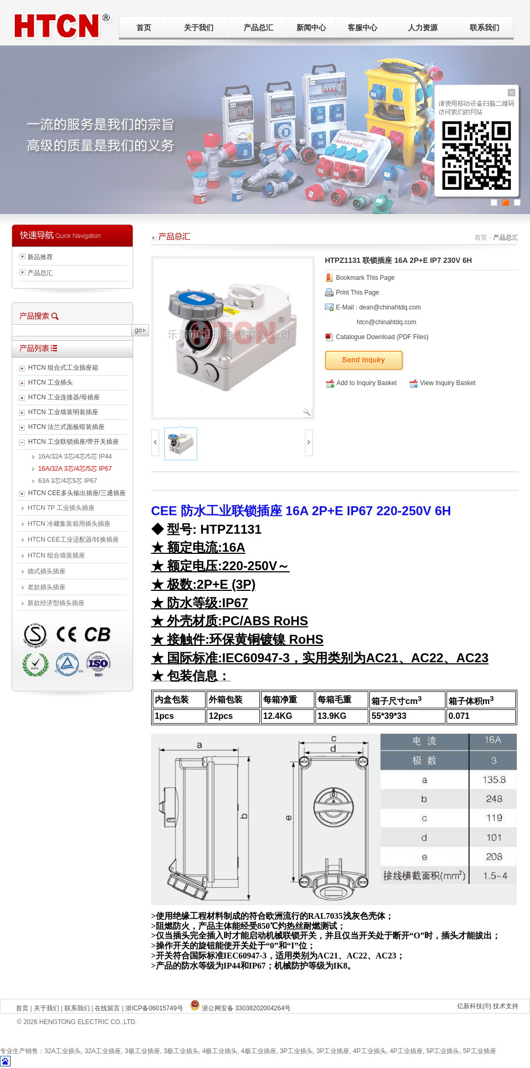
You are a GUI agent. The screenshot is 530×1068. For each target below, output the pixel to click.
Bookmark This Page (365, 277)
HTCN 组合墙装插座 (56, 555)
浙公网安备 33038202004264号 (240, 1008)
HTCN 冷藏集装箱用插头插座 (68, 523)
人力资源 (423, 27)
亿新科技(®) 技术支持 (487, 1006)
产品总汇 (258, 27)
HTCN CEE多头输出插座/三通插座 (77, 493)
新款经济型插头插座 (56, 603)
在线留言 (107, 1008)
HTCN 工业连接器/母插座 (64, 397)
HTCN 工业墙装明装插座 (63, 412)
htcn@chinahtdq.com (386, 322)
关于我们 (198, 27)
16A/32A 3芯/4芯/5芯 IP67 (74, 468)
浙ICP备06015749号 (154, 1008)
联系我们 (484, 27)
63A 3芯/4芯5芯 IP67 (67, 481)
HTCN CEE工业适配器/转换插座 (73, 539)
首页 (143, 27)
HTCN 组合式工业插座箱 (63, 367)
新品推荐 (40, 257)
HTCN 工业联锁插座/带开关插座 (73, 441)
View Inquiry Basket (443, 383)
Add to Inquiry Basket (361, 383)
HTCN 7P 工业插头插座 (60, 508)
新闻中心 (311, 27)
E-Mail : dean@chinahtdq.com (378, 307)
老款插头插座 (46, 587)
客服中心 (362, 27)
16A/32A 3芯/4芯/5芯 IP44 (74, 456)
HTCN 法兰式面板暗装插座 (66, 427)
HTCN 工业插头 (50, 382)
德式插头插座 (46, 571)
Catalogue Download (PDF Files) (382, 337)
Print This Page (357, 292)
